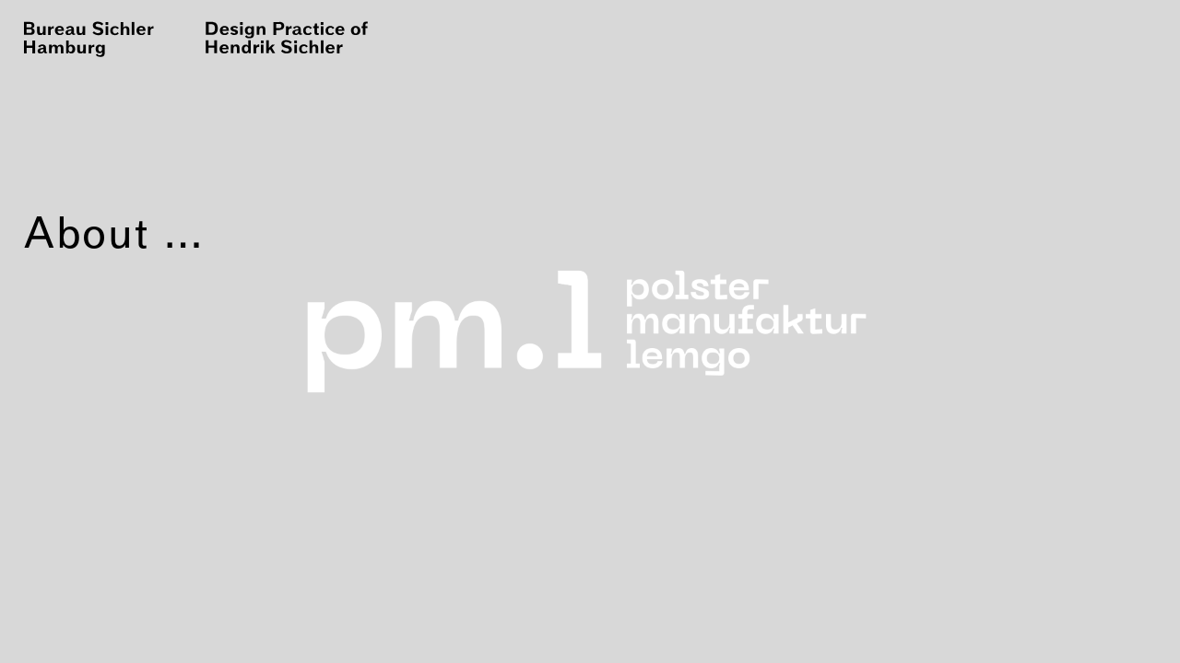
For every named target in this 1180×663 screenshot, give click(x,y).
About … (114, 232)
